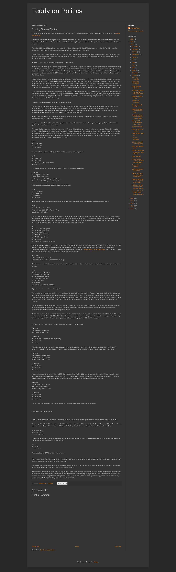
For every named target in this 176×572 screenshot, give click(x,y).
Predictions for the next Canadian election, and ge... (138, 186)
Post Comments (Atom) (47, 550)
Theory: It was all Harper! (137, 105)
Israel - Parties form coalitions (138, 130)
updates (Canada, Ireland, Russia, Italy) (137, 110)
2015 (132, 209)
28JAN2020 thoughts (135, 82)
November (135, 49)
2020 (132, 44)
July (133, 60)
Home (77, 547)
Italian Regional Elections (136, 87)
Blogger (96, 562)
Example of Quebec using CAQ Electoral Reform (138, 92)
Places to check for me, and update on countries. (137, 180)
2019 (132, 198)
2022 (132, 39)
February (135, 73)
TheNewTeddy (135, 28)
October (134, 52)
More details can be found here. (94, 249)
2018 (132, 201)
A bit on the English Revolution (137, 170)
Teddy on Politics (57, 11)
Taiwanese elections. (135, 138)
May (133, 65)
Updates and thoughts (135, 101)
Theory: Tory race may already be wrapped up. (137, 175)
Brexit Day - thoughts (135, 78)
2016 (132, 206)
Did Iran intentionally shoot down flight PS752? (138, 152)
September (135, 54)
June (133, 62)
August (134, 57)
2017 (132, 203)
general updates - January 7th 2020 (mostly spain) (138, 160)
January (134, 75)
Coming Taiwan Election (136, 165)
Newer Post (35, 547)
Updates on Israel (137, 126)
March (134, 70)
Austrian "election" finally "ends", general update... (138, 192)
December (135, 46)
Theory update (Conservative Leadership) (137, 122)
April (133, 67)
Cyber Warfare (136, 156)
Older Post (118, 547)
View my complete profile (135, 31)
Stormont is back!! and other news (137, 142)
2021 (132, 41)
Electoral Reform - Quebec (137, 97)
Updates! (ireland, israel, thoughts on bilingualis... (137, 116)
